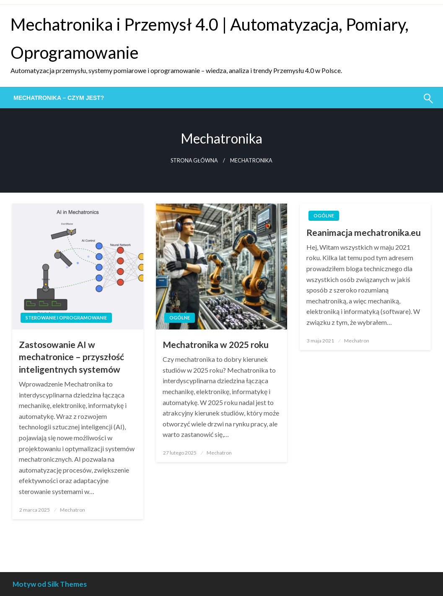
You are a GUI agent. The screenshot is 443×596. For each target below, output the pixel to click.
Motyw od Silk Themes (50, 584)
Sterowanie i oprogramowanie (66, 317)
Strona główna (194, 160)
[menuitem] (58, 97)
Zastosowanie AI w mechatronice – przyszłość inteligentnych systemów (71, 356)
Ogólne (179, 317)
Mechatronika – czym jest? (58, 97)
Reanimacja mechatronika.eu (363, 232)
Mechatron (72, 510)
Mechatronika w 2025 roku (216, 344)
